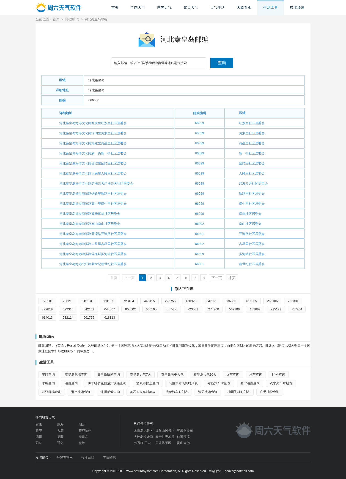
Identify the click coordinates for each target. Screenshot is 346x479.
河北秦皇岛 (96, 80)
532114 (68, 317)
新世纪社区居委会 (252, 264)
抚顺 (60, 437)
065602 (130, 309)
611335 (251, 301)
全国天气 (137, 7)
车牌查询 (48, 374)
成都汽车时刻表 (177, 392)
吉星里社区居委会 (252, 244)
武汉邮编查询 (51, 392)
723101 (47, 301)
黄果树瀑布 (185, 430)
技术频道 (297, 7)
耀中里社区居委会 (252, 203)
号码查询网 (65, 457)
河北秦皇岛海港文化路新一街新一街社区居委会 (93, 153)
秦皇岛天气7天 (140, 374)
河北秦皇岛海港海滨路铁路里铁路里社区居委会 (93, 193)
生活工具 (270, 7)
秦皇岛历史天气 (172, 374)
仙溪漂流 (183, 437)
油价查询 (71, 383)
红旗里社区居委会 (252, 123)
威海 (60, 424)
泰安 (39, 430)
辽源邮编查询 (110, 392)
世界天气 (164, 7)
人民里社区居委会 (252, 173)
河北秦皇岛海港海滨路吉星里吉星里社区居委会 (93, 244)
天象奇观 (244, 7)
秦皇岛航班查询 (76, 374)
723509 (192, 309)
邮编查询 (48, 383)
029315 (68, 309)
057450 (172, 309)
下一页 (216, 278)
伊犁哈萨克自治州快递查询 (107, 383)
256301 (293, 301)
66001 (199, 234)
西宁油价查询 (250, 383)
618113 (109, 317)
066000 (93, 100)
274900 (213, 309)
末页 (232, 278)
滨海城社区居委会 (252, 254)
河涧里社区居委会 (252, 133)
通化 (60, 443)
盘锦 (82, 443)
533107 (107, 301)
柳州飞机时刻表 (239, 392)
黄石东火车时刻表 (143, 392)
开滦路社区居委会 (252, 234)
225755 (170, 301)
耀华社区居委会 (250, 213)
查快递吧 (109, 457)
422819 (47, 309)
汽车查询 (255, 374)
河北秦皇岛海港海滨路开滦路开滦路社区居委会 (93, 234)
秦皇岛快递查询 (108, 374)
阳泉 (39, 443)
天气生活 (217, 7)
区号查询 (278, 374)
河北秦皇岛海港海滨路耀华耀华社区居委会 (89, 213)
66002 (199, 224)
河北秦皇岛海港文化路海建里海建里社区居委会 (93, 143)
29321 (67, 301)
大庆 (60, 430)
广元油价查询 (269, 392)
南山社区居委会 (250, 224)
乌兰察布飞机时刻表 (183, 383)
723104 (128, 301)
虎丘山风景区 (165, 430)
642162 (88, 309)
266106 (272, 301)
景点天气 (191, 7)
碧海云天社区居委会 (253, 183)
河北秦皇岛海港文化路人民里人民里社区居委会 (93, 173)
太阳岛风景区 (143, 430)
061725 (88, 317)
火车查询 (232, 374)
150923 (191, 301)
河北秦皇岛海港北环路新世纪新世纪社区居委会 (93, 264)
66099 (199, 123)
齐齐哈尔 (85, 430)
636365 (230, 301)
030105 (151, 309)
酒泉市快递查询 (147, 383)
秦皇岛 (83, 437)
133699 (255, 309)
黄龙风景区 (163, 443)
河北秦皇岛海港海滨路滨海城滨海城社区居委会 (93, 254)
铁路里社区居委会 (252, 193)
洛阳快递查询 (207, 392)
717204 (296, 309)
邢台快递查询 (81, 392)
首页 (114, 7)
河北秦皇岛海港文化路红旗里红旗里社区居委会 (93, 123)
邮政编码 (72, 19)
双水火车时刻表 (281, 383)
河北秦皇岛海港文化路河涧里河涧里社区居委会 (93, 133)
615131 (87, 301)
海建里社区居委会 (252, 143)
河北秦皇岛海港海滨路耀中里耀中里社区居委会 (93, 203)
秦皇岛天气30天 (205, 374)
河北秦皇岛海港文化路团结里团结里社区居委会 (93, 163)
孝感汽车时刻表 (219, 383)
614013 (47, 317)
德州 (39, 437)
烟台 (82, 424)
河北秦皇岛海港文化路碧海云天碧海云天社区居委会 (96, 183)
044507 (109, 309)
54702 (210, 301)
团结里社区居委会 (252, 163)
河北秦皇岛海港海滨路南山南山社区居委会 (89, 224)
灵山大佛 (183, 443)
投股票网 (87, 457)
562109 (234, 309)
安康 (39, 424)
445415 (149, 301)
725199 (276, 309)
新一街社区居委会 (252, 153)
